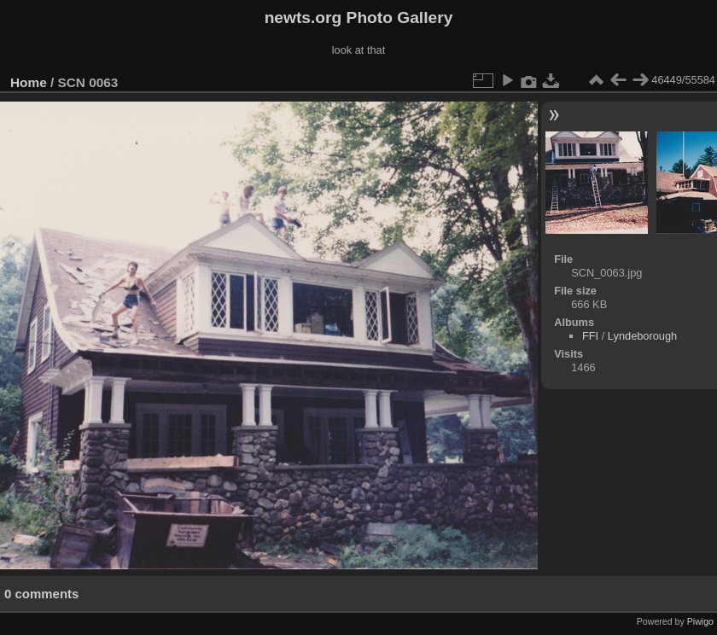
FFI (590, 335)
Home (28, 82)
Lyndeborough (642, 335)
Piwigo (700, 621)
